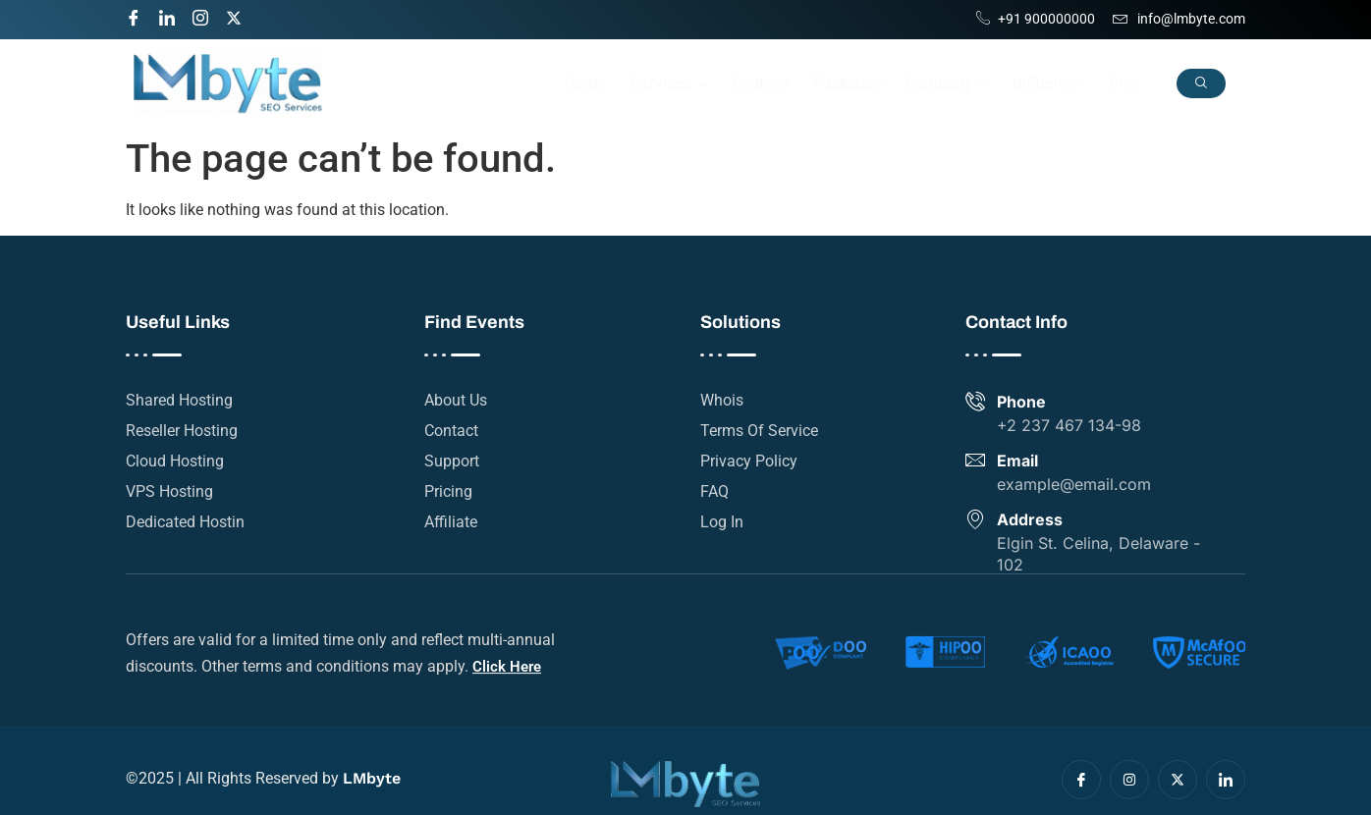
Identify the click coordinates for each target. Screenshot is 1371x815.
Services (669, 83)
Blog (1124, 83)
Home (586, 83)
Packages (847, 83)
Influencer (1049, 83)
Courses (761, 83)
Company (947, 83)
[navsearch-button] (1201, 83)
